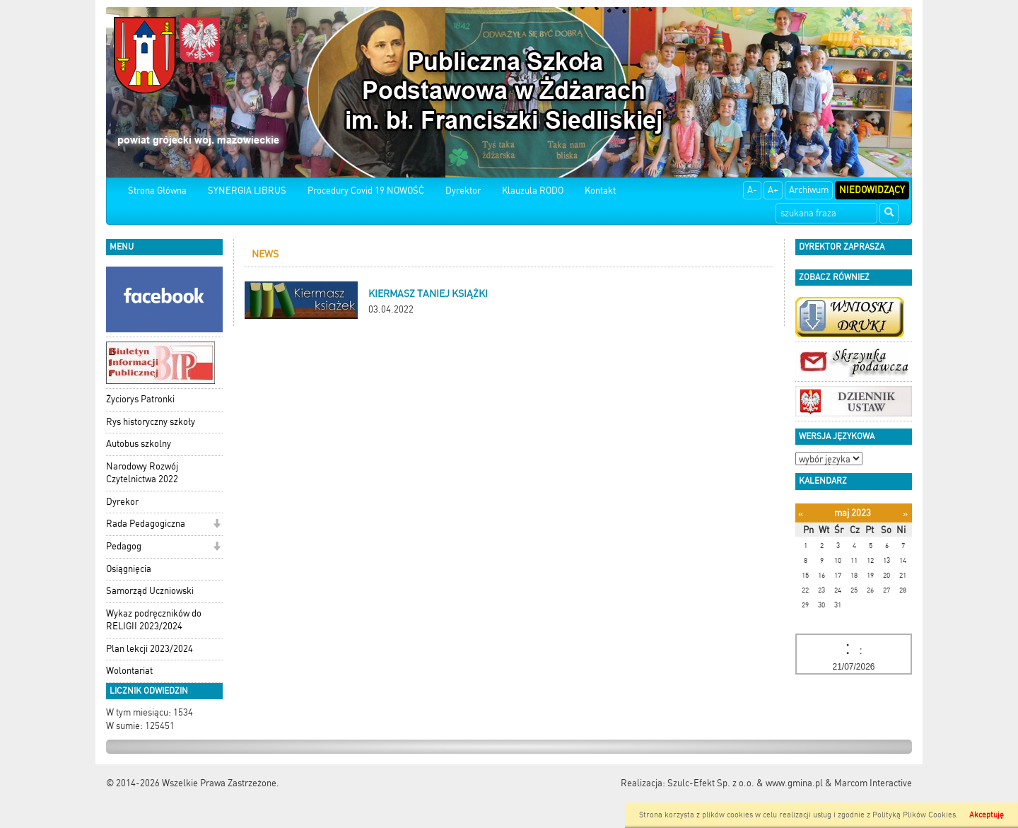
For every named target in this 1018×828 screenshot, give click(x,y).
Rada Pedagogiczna (145, 523)
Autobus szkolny (138, 443)
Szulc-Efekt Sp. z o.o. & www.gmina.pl (745, 783)
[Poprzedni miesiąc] (800, 513)
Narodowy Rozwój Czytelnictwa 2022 (142, 473)
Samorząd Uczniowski (150, 590)
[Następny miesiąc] (905, 513)
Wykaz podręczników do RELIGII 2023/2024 (153, 620)
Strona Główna (157, 190)
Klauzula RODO (532, 190)
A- (752, 190)
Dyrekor (122, 501)
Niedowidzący (872, 190)
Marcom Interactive (873, 783)
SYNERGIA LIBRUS (247, 190)
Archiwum (809, 190)
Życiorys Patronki (140, 399)
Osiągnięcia (128, 569)
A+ (773, 190)
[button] (217, 525)
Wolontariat (129, 670)
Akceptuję (986, 815)
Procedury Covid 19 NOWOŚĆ (366, 190)
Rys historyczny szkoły (150, 421)
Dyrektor (463, 190)
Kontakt (600, 190)
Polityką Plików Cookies (914, 815)
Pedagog (123, 546)
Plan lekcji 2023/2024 (149, 648)
